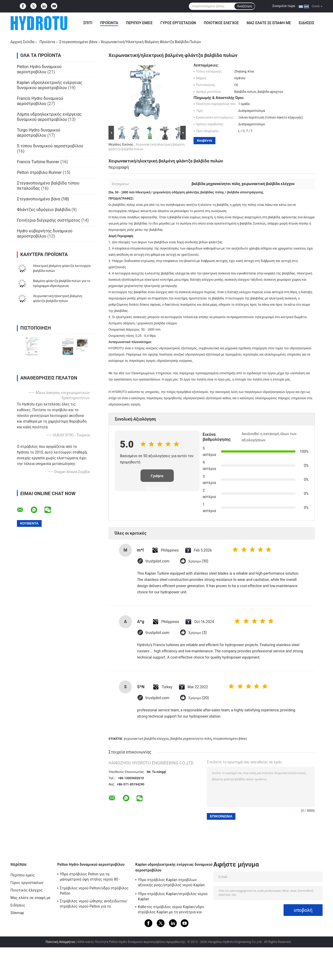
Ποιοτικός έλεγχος (221, 23)
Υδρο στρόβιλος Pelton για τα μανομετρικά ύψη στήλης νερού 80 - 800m (90, 877)
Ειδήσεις (306, 23)
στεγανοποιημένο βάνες (230, 738)
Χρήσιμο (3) (197, 633)
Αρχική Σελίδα (22, 42)
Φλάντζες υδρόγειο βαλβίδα (44, 209)
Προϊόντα (109, 23)
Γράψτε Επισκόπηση (157, 478)
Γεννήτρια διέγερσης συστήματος (48, 220)
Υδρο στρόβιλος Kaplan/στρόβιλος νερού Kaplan (173, 896)
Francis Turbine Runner (38, 161)
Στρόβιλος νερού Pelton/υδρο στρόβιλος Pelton (94, 890)
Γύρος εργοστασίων (178, 23)
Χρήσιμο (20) (198, 698)
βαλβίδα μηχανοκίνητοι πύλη (191, 738)
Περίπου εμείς (139, 23)
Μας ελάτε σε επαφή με (269, 23)
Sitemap (17, 913)
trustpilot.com (157, 561)
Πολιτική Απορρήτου (60, 942)
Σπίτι (87, 23)
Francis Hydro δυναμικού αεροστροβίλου (40, 101)
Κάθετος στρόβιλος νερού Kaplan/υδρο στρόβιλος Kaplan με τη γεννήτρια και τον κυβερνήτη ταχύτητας (171, 910)
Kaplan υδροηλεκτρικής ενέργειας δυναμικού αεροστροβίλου (49, 85)
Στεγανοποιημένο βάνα (78, 42)
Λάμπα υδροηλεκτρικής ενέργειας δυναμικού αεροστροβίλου (49, 117)
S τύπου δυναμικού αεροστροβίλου (50, 145)
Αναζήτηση (244, 6)
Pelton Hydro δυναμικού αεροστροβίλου (39, 69)
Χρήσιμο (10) (198, 561)
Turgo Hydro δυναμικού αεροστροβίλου (38, 133)
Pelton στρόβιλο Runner (39, 172)
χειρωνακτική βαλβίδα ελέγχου (146, 738)
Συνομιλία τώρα (283, 6)
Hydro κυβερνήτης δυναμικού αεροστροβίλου (44, 233)
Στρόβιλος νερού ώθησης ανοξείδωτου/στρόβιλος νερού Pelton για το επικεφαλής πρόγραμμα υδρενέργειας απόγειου (93, 904)
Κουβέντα (204, 140)
